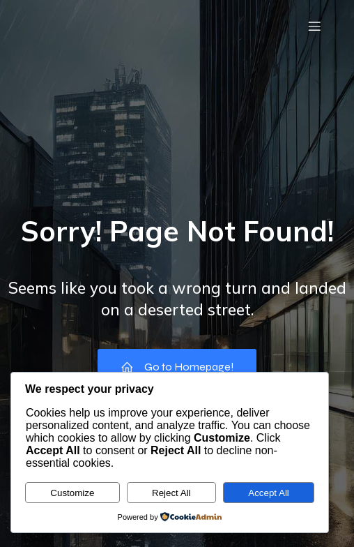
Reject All (171, 493)
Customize (72, 493)
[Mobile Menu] (314, 26)
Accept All (268, 493)
